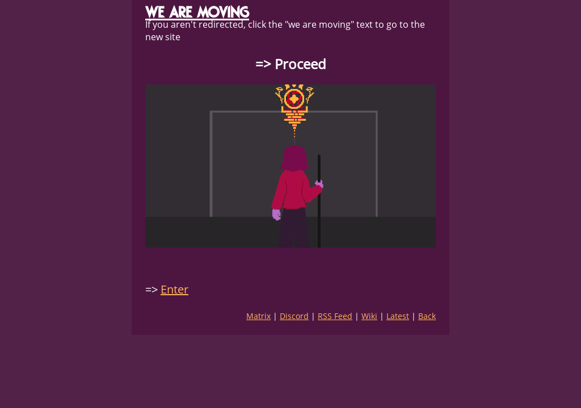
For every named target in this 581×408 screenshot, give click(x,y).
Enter (174, 289)
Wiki (369, 316)
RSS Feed (335, 316)
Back (427, 316)
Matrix (258, 316)
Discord (294, 316)
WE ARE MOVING (197, 12)
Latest (397, 316)
